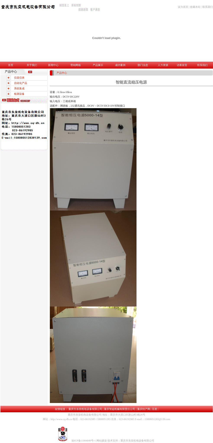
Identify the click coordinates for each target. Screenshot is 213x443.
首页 (10, 65)
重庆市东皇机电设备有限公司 (85, 409)
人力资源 (163, 65)
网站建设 (101, 440)
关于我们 (32, 65)
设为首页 (183, 6)
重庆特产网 (143, 409)
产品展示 (98, 65)
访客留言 (182, 65)
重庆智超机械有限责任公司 (119, 409)
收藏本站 (195, 6)
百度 (154, 409)
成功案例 (120, 65)
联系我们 (207, 6)
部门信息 (143, 65)
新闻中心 (53, 65)
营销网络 (75, 65)
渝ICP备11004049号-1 (84, 440)
